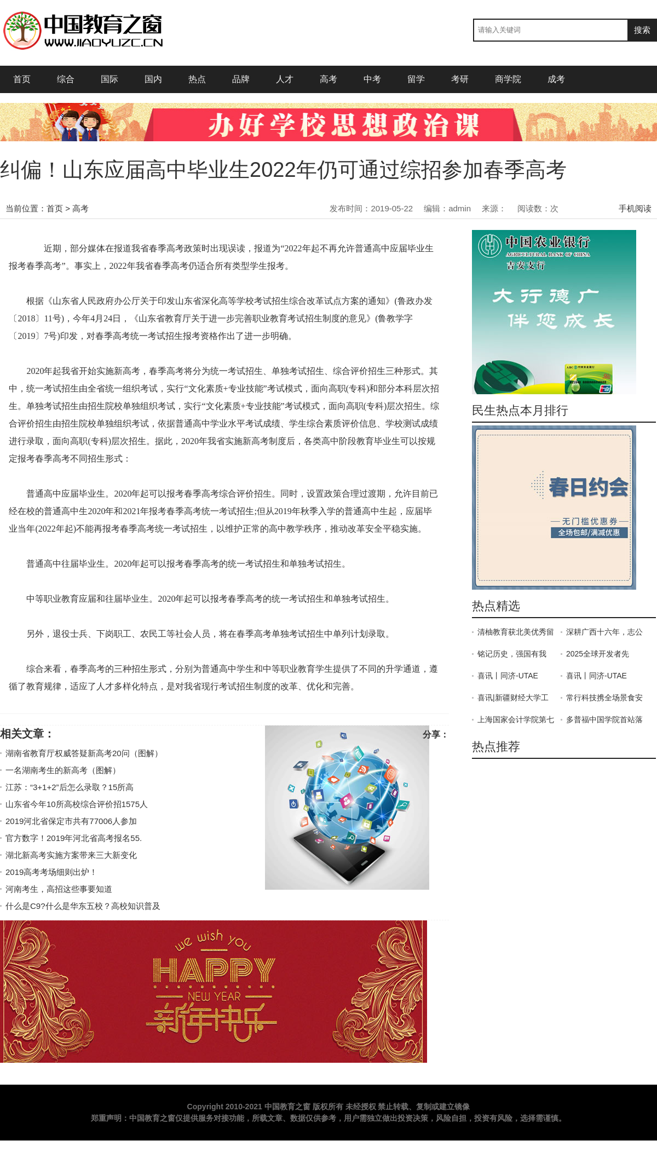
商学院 (508, 79)
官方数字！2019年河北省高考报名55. (73, 838)
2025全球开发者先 (597, 653)
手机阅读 (635, 208)
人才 (284, 79)
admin (459, 208)
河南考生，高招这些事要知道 (58, 889)
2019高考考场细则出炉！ (51, 872)
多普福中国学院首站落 (604, 719)
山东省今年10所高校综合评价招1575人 (76, 804)
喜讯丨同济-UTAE (507, 675)
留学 (416, 79)
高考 (328, 79)
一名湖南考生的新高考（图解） (62, 770)
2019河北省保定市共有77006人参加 (71, 821)
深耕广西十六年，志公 (604, 631)
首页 (22, 79)
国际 (109, 79)
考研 (460, 79)
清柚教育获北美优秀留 (515, 631)
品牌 (241, 79)
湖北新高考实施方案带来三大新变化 (71, 855)
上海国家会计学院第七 (515, 719)
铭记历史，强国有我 (511, 653)
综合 (65, 79)
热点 (197, 79)
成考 (560, 79)
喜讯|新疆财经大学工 (513, 697)
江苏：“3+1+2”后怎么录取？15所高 (69, 787)
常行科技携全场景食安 (604, 697)
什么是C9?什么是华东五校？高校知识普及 (82, 906)
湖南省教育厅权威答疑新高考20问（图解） (84, 753)
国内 (153, 79)
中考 (372, 79)
